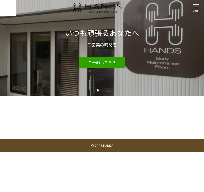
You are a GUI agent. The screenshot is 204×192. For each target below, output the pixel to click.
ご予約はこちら (102, 62)
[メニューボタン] (196, 8)
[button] (98, 90)
